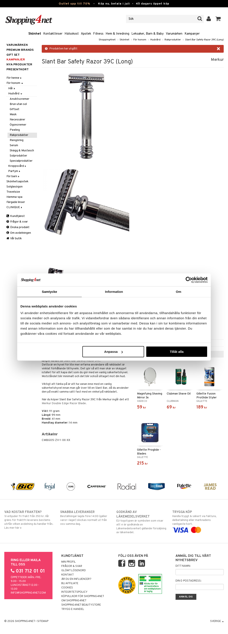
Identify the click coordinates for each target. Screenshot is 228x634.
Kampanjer (192, 34)
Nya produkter (19, 64)
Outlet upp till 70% (74, 4)
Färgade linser (15, 202)
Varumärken (174, 34)
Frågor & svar (17, 222)
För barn (13, 176)
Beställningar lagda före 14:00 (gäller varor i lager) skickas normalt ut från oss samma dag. (86, 518)
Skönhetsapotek (17, 181)
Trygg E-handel (72, 609)
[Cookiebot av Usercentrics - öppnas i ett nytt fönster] (189, 279)
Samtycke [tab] (49, 291)
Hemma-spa (14, 197)
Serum (14, 145)
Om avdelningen (18, 233)
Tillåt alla (176, 351)
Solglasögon (14, 187)
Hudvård (155, 39)
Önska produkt (17, 227)
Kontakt (67, 575)
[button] (218, 19)
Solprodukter (18, 156)
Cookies (67, 587)
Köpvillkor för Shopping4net (82, 596)
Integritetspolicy (74, 592)
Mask (13, 114)
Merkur (217, 59)
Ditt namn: (183, 566)
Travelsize (13, 192)
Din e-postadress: (188, 581)
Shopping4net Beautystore (81, 605)
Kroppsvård (17, 166)
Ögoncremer (18, 125)
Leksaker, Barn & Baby (147, 34)
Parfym (14, 171)
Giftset (14, 109)
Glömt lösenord (73, 570)
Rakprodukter (173, 39)
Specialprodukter (21, 161)
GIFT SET (13, 55)
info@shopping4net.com (28, 593)
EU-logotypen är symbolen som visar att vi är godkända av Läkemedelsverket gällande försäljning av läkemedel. (142, 522)
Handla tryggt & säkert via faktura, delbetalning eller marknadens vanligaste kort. (198, 521)
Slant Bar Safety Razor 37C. (82, 361)
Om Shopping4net (73, 600)
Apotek (86, 34)
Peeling (15, 130)
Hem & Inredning (117, 34)
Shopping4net (107, 39)
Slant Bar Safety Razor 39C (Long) (204, 39)
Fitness (98, 34)
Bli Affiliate (69, 583)
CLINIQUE (14, 207)
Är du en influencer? (76, 579)
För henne (14, 78)
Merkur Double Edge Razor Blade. (64, 403)
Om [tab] (178, 291)
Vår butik (14, 238)
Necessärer (17, 119)
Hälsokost (72, 34)
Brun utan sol (18, 104)
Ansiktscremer (19, 99)
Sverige (217, 621)
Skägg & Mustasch (22, 150)
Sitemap (42, 621)
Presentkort (17, 69)
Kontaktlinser (52, 34)
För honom (139, 39)
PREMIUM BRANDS (20, 50)
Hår (12, 88)
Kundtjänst (15, 216)
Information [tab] (114, 291)
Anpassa (113, 351)
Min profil (68, 562)
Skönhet (34, 34)
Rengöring (16, 140)
